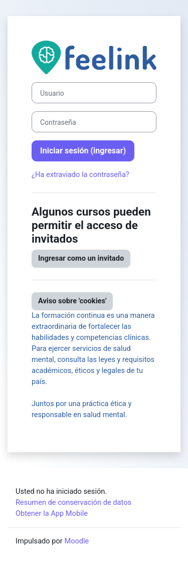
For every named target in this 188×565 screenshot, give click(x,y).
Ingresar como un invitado (81, 258)
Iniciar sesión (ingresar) (83, 150)
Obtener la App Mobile (52, 513)
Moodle (76, 540)
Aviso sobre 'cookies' (72, 300)
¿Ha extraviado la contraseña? (80, 174)
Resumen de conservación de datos (73, 502)
